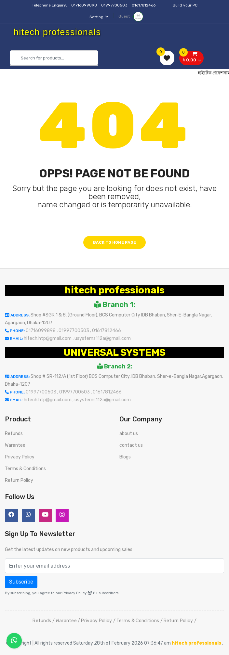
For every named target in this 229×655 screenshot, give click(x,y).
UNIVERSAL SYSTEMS (114, 352)
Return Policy (19, 480)
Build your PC (185, 5)
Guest (130, 16)
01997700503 (114, 5)
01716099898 (84, 5)
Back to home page (114, 242)
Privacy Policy (19, 457)
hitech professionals (114, 290)
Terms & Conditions (25, 468)
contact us (131, 445)
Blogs (125, 457)
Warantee (15, 445)
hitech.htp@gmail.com (48, 338)
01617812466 (144, 5)
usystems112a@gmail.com (102, 338)
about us (128, 433)
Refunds (14, 433)
